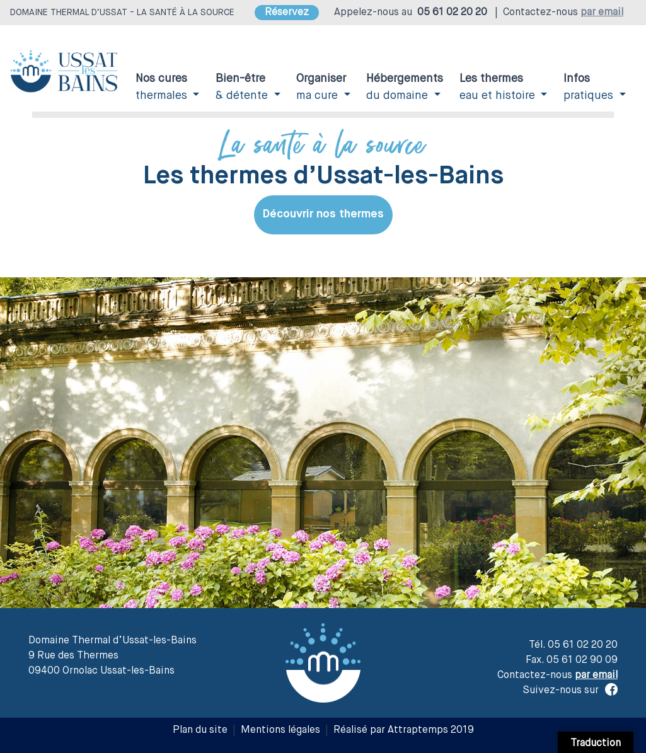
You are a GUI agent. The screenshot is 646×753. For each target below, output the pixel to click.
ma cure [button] (321, 87)
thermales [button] (163, 87)
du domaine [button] (404, 87)
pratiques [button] (589, 87)
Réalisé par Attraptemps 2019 (403, 730)
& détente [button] (243, 87)
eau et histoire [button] (498, 87)
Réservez (287, 13)
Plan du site (200, 730)
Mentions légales (280, 730)
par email (601, 13)
